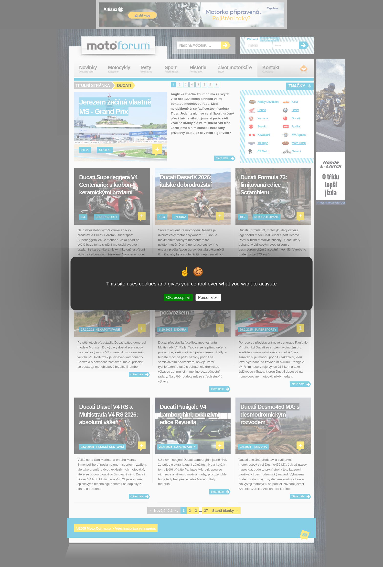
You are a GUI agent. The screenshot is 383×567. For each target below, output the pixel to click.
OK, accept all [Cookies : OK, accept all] (178, 297)
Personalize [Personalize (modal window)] (208, 297)
